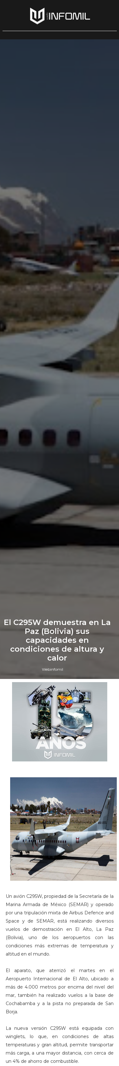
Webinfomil (52, 669)
